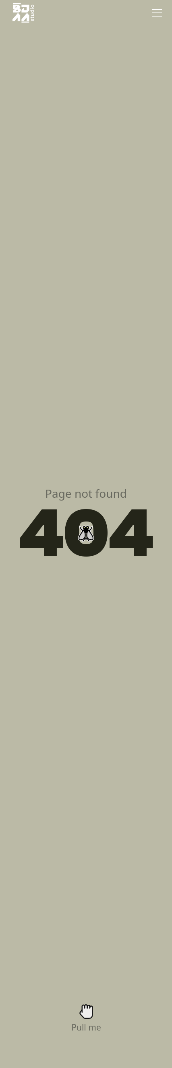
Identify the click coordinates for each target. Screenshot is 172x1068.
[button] (155, 13)
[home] (21, 13)
